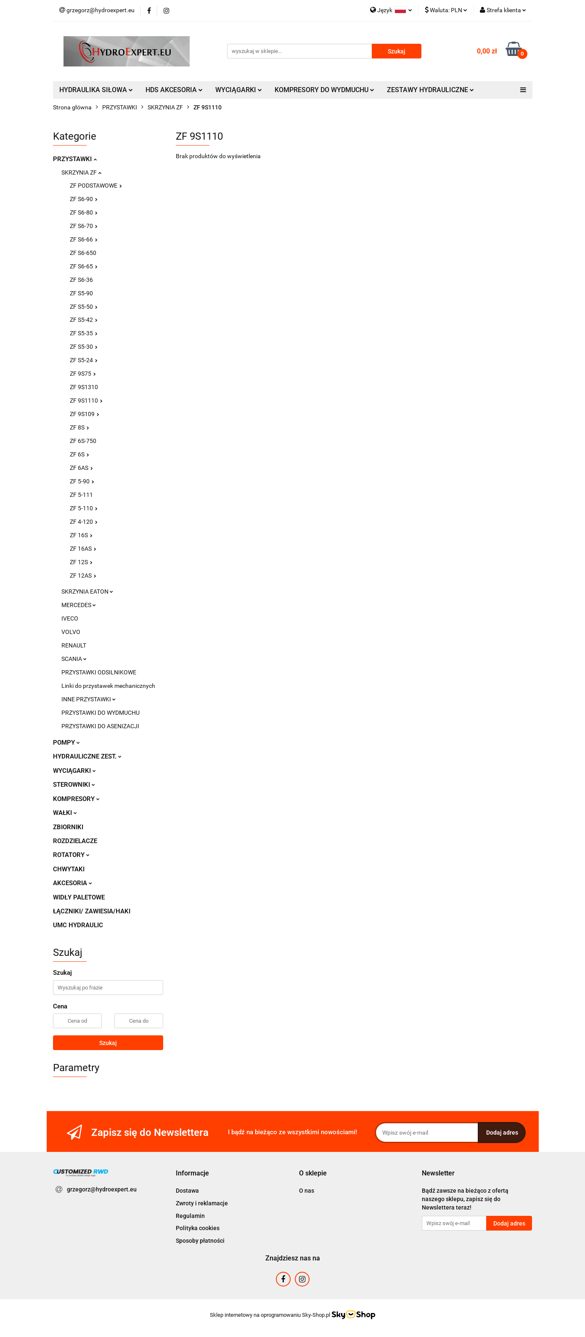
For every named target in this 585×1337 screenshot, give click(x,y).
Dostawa (187, 1190)
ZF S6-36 (81, 279)
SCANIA (74, 658)
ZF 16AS (83, 548)
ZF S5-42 (84, 319)
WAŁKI (65, 813)
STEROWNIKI (74, 784)
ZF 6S (79, 454)
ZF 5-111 (81, 494)
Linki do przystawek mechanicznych (108, 685)
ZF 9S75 (83, 373)
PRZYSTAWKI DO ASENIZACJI (100, 726)
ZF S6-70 (84, 226)
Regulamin (190, 1215)
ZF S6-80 (84, 212)
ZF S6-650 (83, 252)
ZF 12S (81, 562)
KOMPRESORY (76, 799)
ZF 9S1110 (86, 400)
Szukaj (108, 1043)
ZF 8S (79, 427)
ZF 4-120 (84, 521)
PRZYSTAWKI (75, 159)
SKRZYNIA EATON (87, 591)
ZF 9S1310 (84, 387)
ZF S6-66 (84, 239)
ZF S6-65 (84, 266)
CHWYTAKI (69, 869)
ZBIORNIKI (68, 827)
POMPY (66, 742)
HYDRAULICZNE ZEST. (87, 756)
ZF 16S (81, 535)
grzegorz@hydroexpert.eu (102, 1189)
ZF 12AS (83, 575)
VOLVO (70, 632)
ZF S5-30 (84, 346)
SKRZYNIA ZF (81, 172)
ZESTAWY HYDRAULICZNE (430, 90)
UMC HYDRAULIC (78, 925)
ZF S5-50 (84, 306)
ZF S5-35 (84, 333)
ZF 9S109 (84, 414)
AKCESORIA (72, 883)
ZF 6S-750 (83, 441)
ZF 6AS (81, 467)
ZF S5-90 (81, 293)
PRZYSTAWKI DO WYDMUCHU (100, 712)
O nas (306, 1190)
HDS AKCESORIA (174, 90)
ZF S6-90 (84, 199)
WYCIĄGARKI (238, 90)
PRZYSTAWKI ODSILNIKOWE (98, 672)
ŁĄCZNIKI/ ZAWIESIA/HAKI (91, 911)
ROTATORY (71, 855)
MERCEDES (78, 605)
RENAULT (73, 645)
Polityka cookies (198, 1228)
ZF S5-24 (84, 360)
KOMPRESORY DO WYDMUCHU (324, 90)
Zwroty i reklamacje (202, 1203)
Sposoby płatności (200, 1240)
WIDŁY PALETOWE (79, 897)
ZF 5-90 (82, 481)
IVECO (69, 618)
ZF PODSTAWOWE (96, 185)
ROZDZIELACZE (75, 841)
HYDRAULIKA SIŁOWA (96, 90)
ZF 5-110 (84, 508)
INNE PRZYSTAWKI (88, 699)
